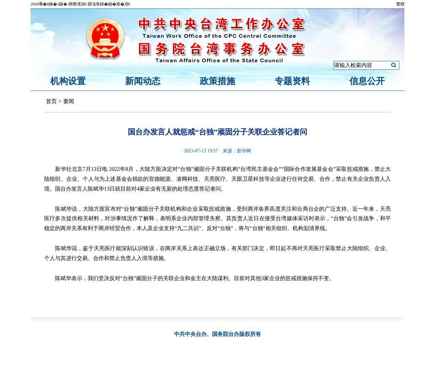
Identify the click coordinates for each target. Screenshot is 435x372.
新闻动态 (142, 81)
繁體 (400, 4)
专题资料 (292, 81)
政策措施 (217, 81)
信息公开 (367, 81)
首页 (51, 101)
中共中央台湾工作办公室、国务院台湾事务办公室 (217, 31)
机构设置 (68, 81)
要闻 (68, 101)
